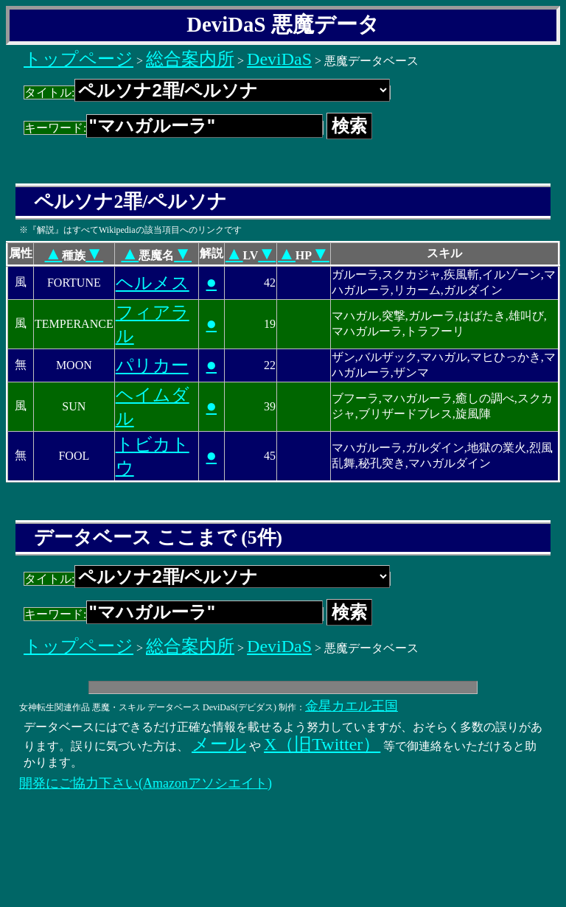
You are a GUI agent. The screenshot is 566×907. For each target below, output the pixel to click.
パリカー (152, 365)
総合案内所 (190, 59)
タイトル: (207, 92)
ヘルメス (152, 283)
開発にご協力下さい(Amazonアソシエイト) (145, 783)
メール (219, 744)
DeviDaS (279, 59)
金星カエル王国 (351, 705)
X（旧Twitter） (322, 744)
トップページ (78, 59)
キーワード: (173, 128)
